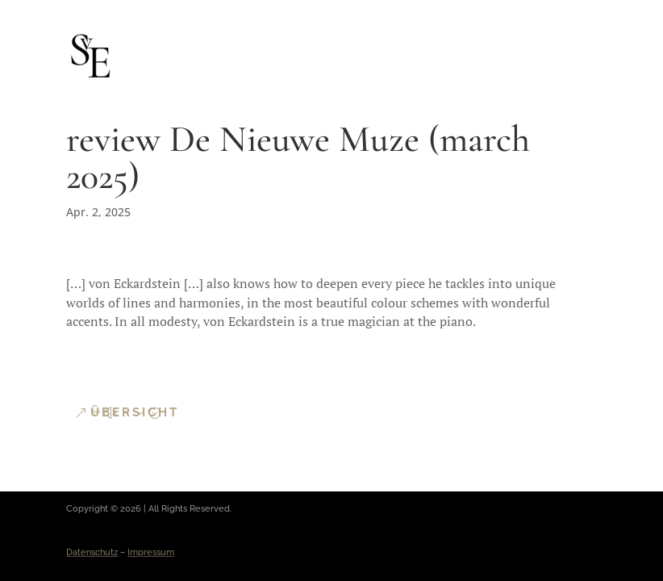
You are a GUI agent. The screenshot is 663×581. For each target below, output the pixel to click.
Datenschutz (92, 552)
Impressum (150, 552)
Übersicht (134, 412)
